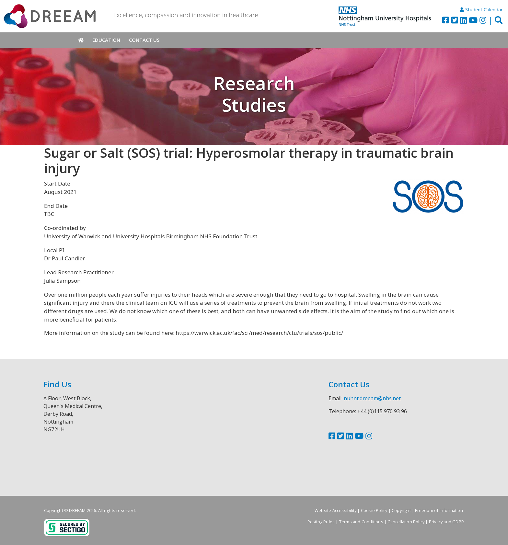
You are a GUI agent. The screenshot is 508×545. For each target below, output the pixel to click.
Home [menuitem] (80, 40)
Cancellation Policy (405, 522)
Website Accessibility (335, 510)
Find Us (57, 384)
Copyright (401, 510)
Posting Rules (321, 522)
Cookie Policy (374, 510)
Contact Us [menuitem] (144, 40)
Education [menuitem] (106, 40)
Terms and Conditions (361, 522)
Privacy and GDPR (446, 522)
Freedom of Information (439, 510)
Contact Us (349, 384)
